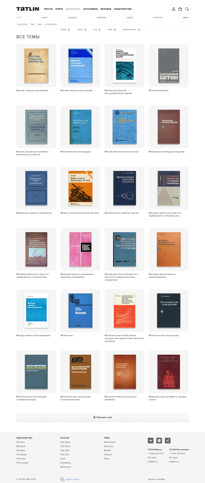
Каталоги (157, 17)
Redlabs (161, 479)
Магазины (20, 446)
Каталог (65, 438)
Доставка (20, 450)
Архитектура (109, 442)
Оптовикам (21, 455)
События (108, 455)
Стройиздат (51, 24)
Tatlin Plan (64, 450)
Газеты (129, 17)
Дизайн (107, 450)
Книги (59, 9)
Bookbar (106, 9)
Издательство (123, 9)
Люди (106, 459)
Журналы (72, 17)
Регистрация (22, 463)
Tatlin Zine (64, 455)
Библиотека (73, 9)
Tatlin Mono (65, 446)
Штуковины (90, 9)
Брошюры (101, 17)
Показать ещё (102, 417)
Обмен (186, 17)
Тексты (48, 9)
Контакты (20, 442)
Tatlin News (65, 442)
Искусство (108, 446)
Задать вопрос (72, 479)
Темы (18, 17)
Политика (20, 459)
